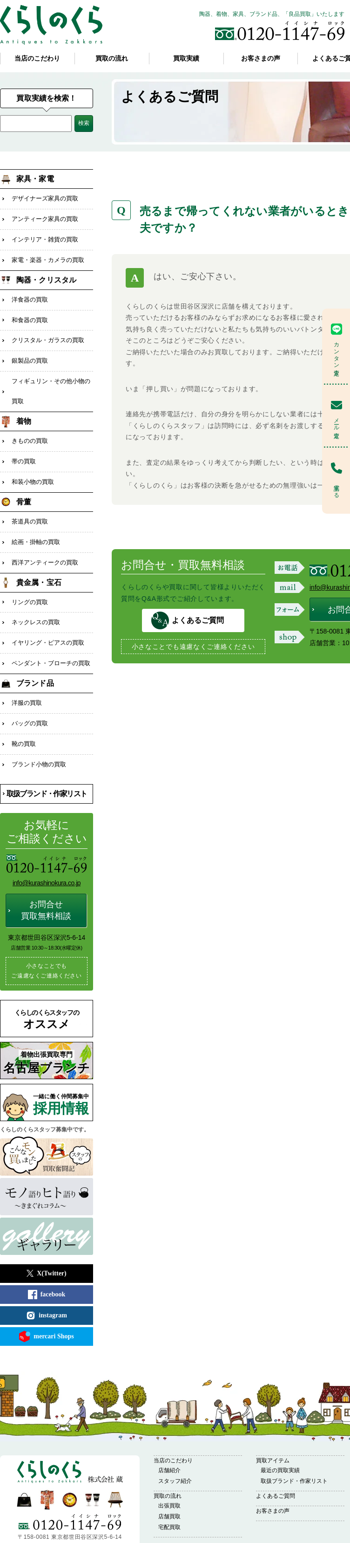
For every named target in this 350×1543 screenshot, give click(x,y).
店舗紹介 (169, 1437)
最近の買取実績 (280, 1437)
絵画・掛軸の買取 (36, 522)
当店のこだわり (37, 58)
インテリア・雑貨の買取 (45, 236)
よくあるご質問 (171, 96)
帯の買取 (24, 445)
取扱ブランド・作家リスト (47, 761)
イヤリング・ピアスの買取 (48, 617)
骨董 (23, 484)
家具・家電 (35, 179)
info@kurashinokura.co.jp (47, 850)
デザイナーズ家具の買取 (45, 197)
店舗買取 (169, 1484)
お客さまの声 (260, 58)
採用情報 (63, 1072)
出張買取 (169, 1473)
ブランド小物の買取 (39, 732)
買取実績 (186, 58)
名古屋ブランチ (46, 1029)
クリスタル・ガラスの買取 (48, 331)
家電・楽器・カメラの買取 (48, 255)
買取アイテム (272, 1428)
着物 (23, 408)
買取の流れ (111, 58)
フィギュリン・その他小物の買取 (51, 379)
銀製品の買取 (30, 350)
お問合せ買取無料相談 (46, 877)
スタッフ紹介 (175, 1448)
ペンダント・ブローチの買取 (51, 637)
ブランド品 (35, 656)
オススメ (46, 987)
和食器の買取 (30, 312)
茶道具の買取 (30, 503)
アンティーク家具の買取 (45, 217)
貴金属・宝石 (38, 561)
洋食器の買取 (30, 293)
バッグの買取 (30, 694)
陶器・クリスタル (46, 274)
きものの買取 (30, 426)
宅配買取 (169, 1494)
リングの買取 (30, 579)
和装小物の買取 (33, 465)
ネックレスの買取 (36, 598)
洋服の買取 (27, 675)
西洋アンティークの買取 (45, 541)
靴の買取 (24, 713)
